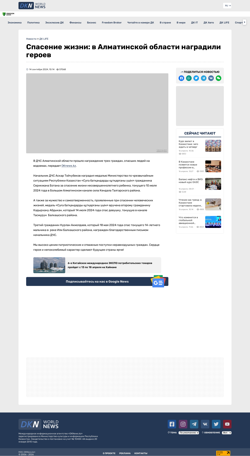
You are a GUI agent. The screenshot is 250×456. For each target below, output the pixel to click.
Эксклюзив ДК (60, 22)
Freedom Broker (126, 22)
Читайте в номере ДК (158, 22)
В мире (204, 22)
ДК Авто (237, 22)
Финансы (84, 22)
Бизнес (103, 22)
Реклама (125, 451)
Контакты (140, 451)
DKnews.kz (69, 163)
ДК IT (220, 22)
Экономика (15, 22)
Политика (36, 22)
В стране (185, 22)
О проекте (109, 451)
